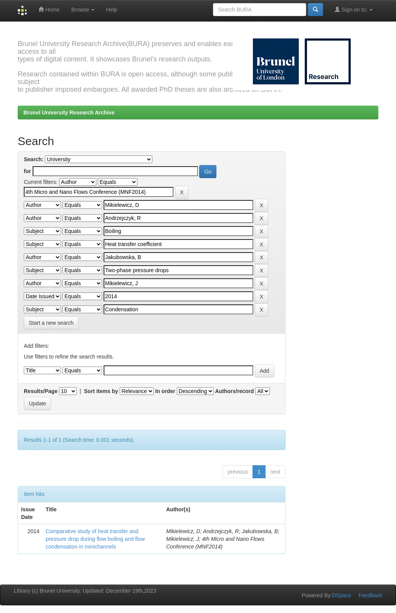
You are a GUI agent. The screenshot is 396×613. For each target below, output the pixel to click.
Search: (33, 159)
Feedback (370, 595)
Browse (83, 10)
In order (165, 391)
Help (111, 10)
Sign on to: (354, 9)
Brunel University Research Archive (69, 112)
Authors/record (234, 391)
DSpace (341, 595)
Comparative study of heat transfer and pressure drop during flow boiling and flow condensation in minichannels (95, 539)
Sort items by (101, 391)
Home (48, 9)
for (27, 171)
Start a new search (51, 323)
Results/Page (41, 391)
